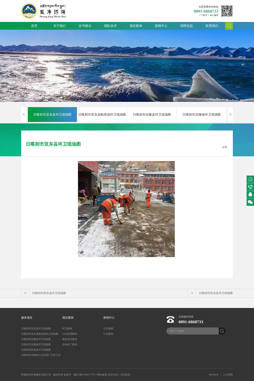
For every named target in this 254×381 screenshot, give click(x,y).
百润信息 (125, 374)
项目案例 (135, 26)
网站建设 (102, 374)
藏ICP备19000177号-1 (85, 374)
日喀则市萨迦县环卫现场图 (36, 349)
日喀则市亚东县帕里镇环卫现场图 (102, 114)
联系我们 (212, 26)
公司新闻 (108, 328)
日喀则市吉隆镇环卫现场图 (202, 114)
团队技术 (110, 26)
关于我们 (59, 26)
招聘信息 (186, 26)
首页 (34, 26)
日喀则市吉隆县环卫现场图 (152, 114)
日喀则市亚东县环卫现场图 (52, 114)
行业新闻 (108, 334)
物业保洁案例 (69, 339)
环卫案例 (67, 328)
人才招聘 (228, 374)
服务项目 (26, 317)
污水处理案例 (69, 334)
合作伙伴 (214, 374)
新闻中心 (161, 26)
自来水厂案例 (69, 344)
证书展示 (85, 26)
